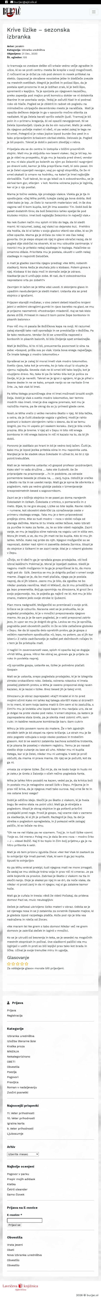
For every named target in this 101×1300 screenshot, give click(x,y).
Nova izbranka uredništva (24, 1255)
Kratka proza (16, 1046)
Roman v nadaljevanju (22, 1087)
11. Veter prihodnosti (20, 1113)
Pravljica (13, 1082)
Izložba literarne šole (21, 1041)
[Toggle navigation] (93, 12)
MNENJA (13, 1051)
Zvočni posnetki (17, 1092)
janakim (19, 46)
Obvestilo (13, 1260)
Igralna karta (16, 1123)
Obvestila (13, 1066)
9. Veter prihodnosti (20, 1128)
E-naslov (14, 1215)
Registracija (15, 1015)
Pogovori (13, 1077)
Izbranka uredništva (33, 49)
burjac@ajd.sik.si (23, 2)
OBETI (11, 1061)
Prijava (11, 1010)
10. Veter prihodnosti (21, 1118)
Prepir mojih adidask (21, 1179)
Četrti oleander (17, 1189)
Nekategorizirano (18, 1056)
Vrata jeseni (15, 1244)
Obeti (10, 1250)
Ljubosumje (15, 1133)
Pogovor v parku (18, 1174)
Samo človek (15, 1194)
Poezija (12, 1072)
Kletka (11, 1184)
